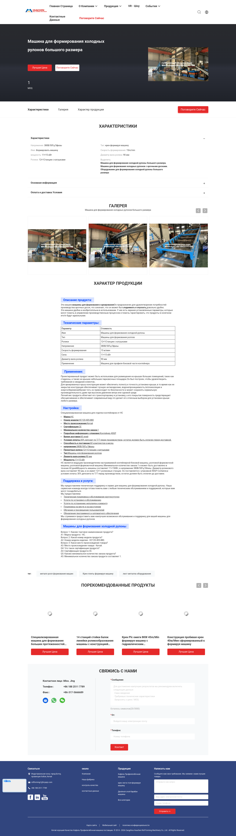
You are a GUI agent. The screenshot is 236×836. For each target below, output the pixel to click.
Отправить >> (165, 811)
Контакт (119, 747)
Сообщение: (118, 680)
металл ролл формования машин (56, 573)
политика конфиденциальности (136, 825)
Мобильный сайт (109, 825)
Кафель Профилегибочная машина (129, 775)
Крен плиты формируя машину (98, 573)
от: (113, 715)
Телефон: (116, 730)
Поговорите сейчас (67, 67)
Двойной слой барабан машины (128, 793)
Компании (86, 774)
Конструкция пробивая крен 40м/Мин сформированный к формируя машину (186, 641)
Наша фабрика (88, 780)
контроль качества (90, 785)
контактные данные (90, 791)
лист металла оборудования (137, 573)
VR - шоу (134, 6)
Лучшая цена (39, 67)
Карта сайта (92, 825)
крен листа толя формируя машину (129, 784)
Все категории (124, 800)
